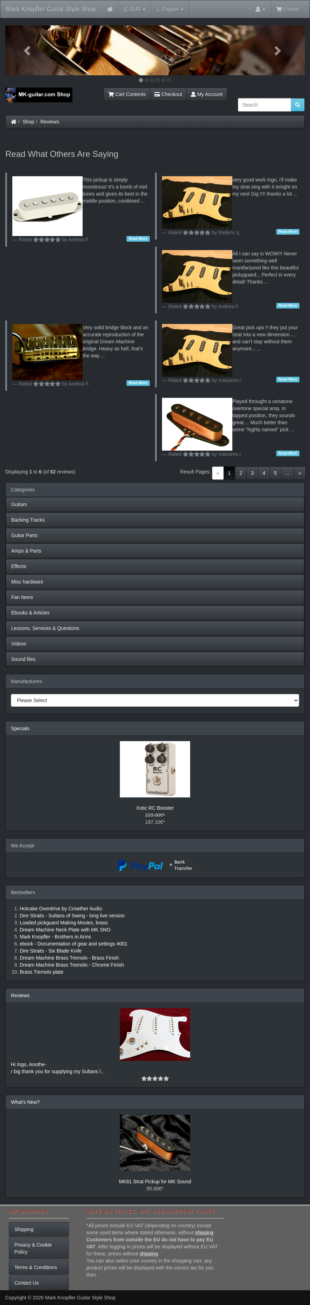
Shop (28, 122)
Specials (20, 728)
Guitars (19, 504)
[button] (27, 50)
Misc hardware (27, 582)
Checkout (168, 94)
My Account (206, 94)
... (288, 473)
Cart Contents (127, 94)
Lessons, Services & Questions (45, 628)
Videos (18, 644)
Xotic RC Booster (155, 808)
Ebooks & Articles (30, 613)
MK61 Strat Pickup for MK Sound (155, 1181)
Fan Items (22, 597)
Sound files (23, 659)
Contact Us (26, 1283)
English (170, 9)
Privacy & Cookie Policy (33, 1248)
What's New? (25, 1102)
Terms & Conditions (35, 1267)
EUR (135, 9)
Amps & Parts (26, 551)
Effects (18, 566)
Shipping (24, 1229)
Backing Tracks (28, 520)
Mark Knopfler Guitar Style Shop (51, 9)
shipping (204, 1232)
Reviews (49, 122)
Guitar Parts (24, 535)
